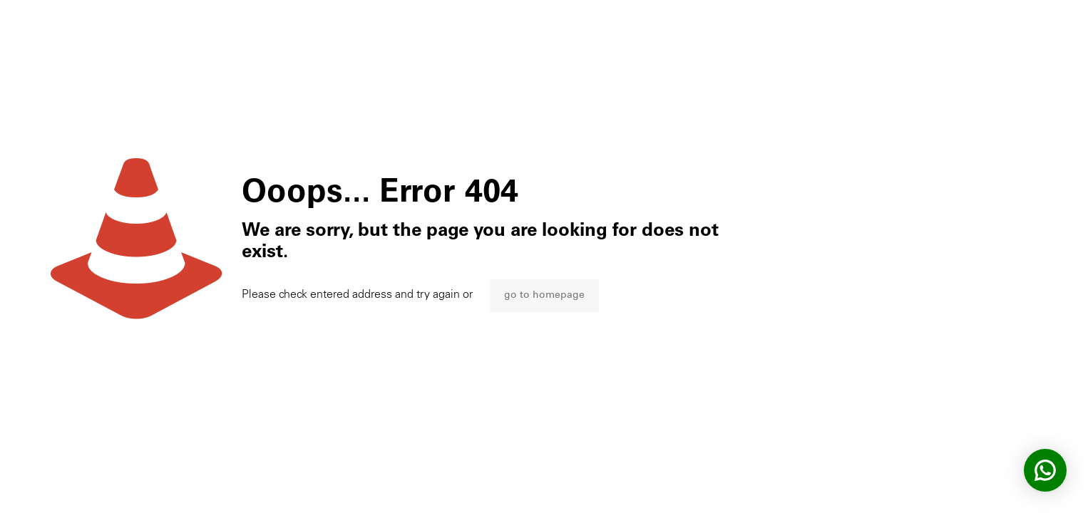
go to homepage (544, 296)
